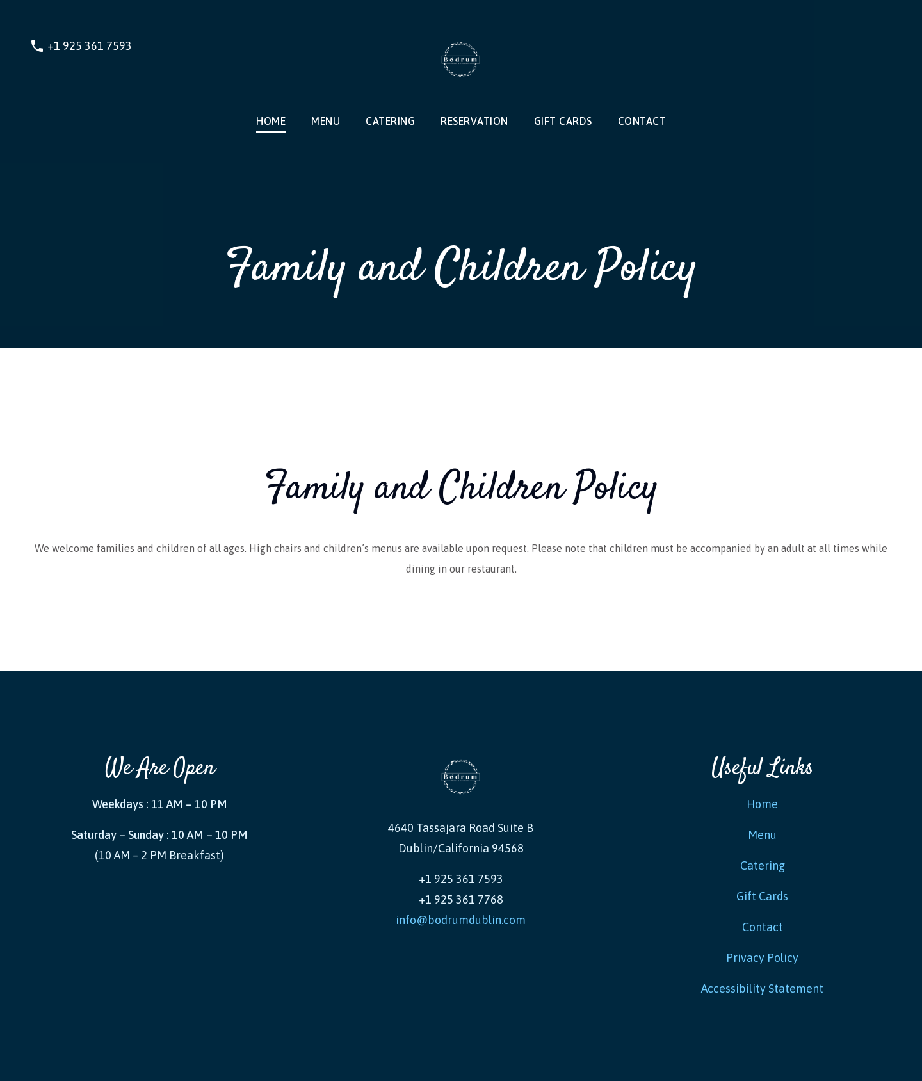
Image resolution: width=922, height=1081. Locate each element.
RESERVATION (474, 121)
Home (271, 121)
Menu (762, 834)
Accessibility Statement (762, 988)
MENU (325, 121)
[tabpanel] (461, 510)
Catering (390, 121)
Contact (642, 121)
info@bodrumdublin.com (461, 920)
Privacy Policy (762, 957)
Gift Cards (563, 121)
